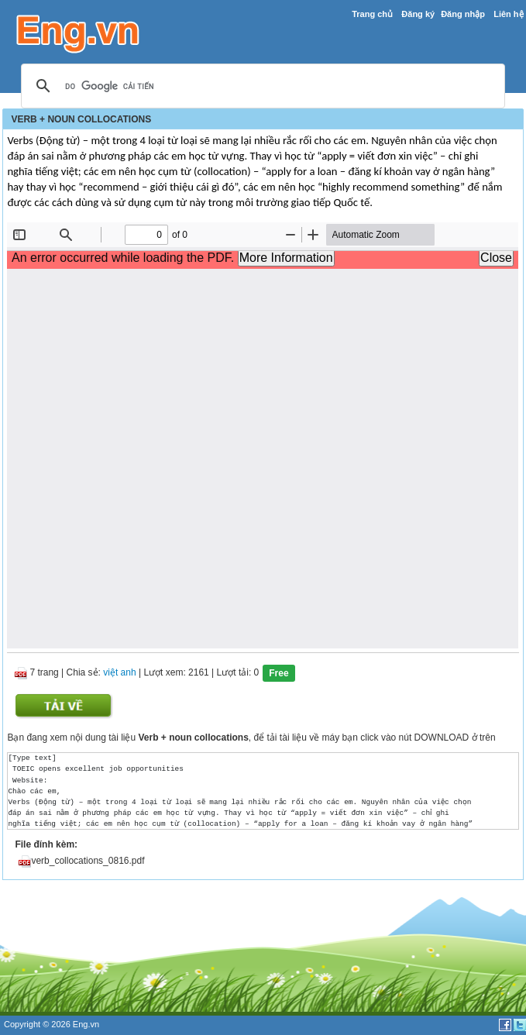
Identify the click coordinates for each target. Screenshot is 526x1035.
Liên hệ (508, 14)
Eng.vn (86, 1024)
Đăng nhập (463, 14)
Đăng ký (418, 14)
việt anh (119, 673)
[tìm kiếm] (260, 86)
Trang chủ (372, 14)
